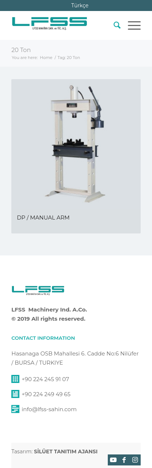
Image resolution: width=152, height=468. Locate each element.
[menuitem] (113, 25)
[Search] (113, 25)
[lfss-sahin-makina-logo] (49, 25)
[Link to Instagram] (135, 459)
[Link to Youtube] (113, 459)
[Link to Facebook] (124, 459)
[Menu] (131, 25)
